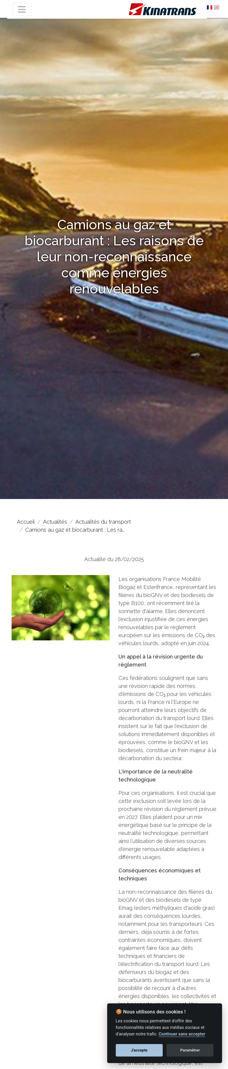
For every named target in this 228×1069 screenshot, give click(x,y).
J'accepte (139, 1050)
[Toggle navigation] (21, 9)
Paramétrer (190, 1050)
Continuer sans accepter (182, 1034)
